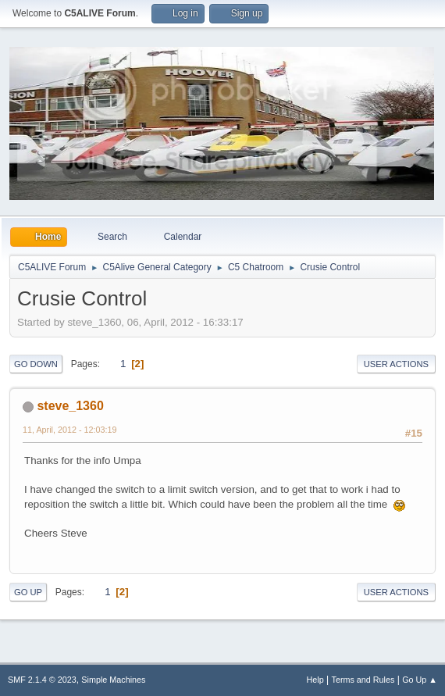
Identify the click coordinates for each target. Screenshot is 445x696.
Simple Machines (113, 679)
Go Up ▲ (419, 679)
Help (315, 679)
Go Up (28, 592)
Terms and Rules (363, 679)
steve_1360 (70, 405)
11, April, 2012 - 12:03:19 (69, 429)
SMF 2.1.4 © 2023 (42, 679)
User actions (396, 364)
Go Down (36, 364)
